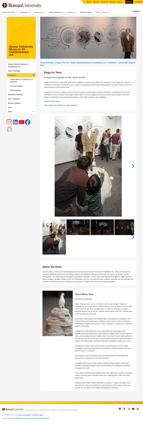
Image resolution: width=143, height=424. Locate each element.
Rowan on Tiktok (137, 409)
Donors (113, 2)
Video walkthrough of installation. (61, 105)
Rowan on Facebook (124, 409)
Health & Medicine (55, 12)
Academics (24, 12)
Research (70, 12)
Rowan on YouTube (133, 409)
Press (10, 107)
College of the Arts (62, 63)
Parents (105, 2)
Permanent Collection (15, 94)
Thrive (97, 12)
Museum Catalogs (14, 103)
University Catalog (37, 415)
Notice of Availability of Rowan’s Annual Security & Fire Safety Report (28, 418)
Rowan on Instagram (128, 409)
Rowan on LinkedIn (119, 409)
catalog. (52, 101)
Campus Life (38, 12)
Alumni (97, 2)
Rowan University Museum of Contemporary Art (89, 63)
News (90, 2)
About (105, 12)
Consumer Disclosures (24, 415)
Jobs (120, 2)
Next (132, 166)
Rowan (137, 2)
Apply (130, 2)
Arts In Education (14, 99)
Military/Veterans (86, 12)
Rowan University (25, 5)
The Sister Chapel (16, 86)
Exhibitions (112, 63)
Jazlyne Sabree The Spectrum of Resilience (21, 80)
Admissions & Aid (8, 12)
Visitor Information (14, 71)
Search (136, 11)
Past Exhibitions (15, 90)
